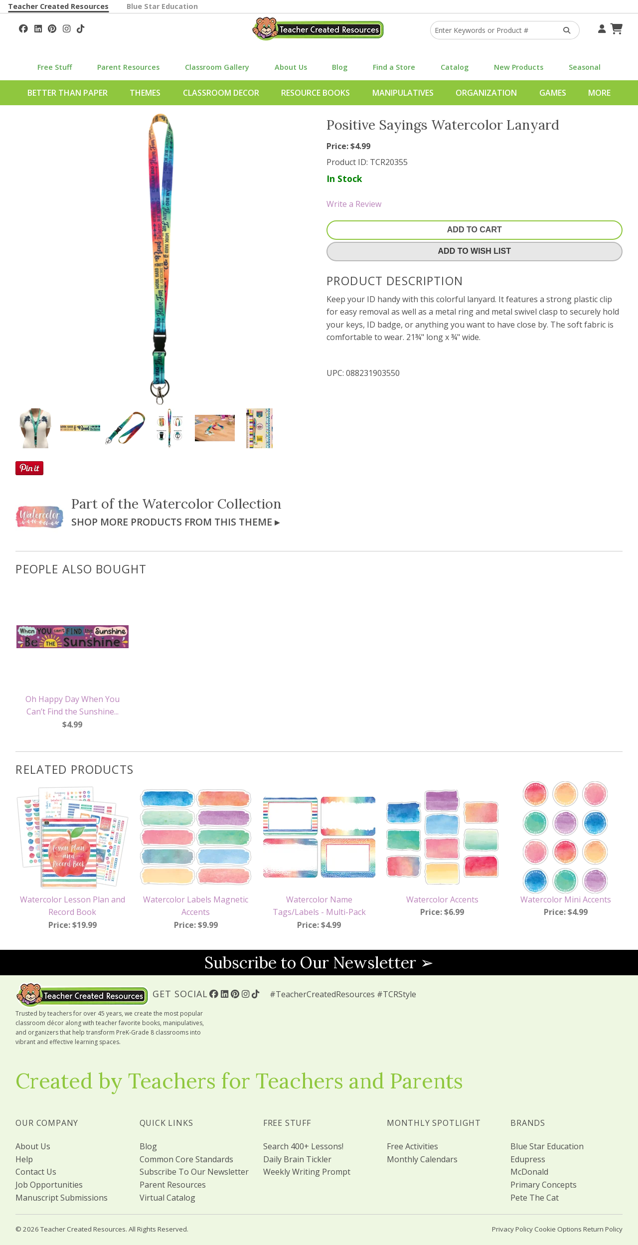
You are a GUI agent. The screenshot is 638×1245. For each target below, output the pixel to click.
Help (24, 1159)
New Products (518, 67)
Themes (145, 92)
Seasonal (585, 67)
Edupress (527, 1159)
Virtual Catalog (167, 1197)
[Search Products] (563, 30)
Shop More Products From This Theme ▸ (175, 522)
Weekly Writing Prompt (306, 1171)
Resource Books (315, 92)
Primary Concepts (543, 1184)
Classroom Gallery (217, 67)
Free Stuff (54, 67)
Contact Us (35, 1171)
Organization (486, 92)
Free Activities (412, 1146)
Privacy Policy (512, 1229)
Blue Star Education (162, 6)
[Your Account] (601, 27)
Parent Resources (128, 67)
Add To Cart (474, 229)
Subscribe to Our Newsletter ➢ (319, 962)
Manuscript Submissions (61, 1197)
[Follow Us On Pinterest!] (52, 27)
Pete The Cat (534, 1197)
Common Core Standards (186, 1159)
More (599, 92)
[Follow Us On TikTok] (80, 27)
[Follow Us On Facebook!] (23, 27)
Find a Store (394, 67)
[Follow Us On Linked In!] (38, 27)
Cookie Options (558, 1229)
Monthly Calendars (422, 1159)
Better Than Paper (67, 92)
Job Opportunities (49, 1184)
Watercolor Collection (212, 503)
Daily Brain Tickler (297, 1159)
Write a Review (353, 203)
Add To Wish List (474, 251)
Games (552, 92)
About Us (291, 67)
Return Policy (603, 1229)
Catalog (455, 67)
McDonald (529, 1171)
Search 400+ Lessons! (303, 1146)
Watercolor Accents (442, 899)
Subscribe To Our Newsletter (194, 1171)
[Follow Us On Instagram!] (66, 27)
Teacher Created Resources (58, 6)
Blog (339, 67)
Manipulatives (403, 92)
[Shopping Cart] (615, 27)
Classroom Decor (221, 92)
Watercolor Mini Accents (565, 899)
